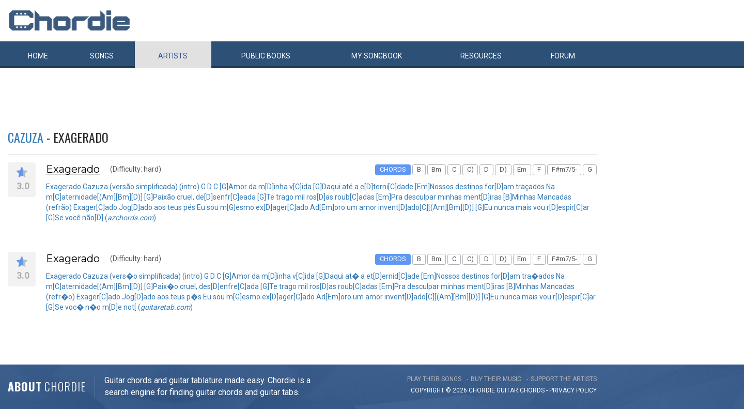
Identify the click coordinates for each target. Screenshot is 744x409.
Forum (563, 56)
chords (532, 390)
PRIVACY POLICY (573, 390)
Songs (102, 56)
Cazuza (25, 137)
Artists (173, 56)
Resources (481, 56)
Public (265, 56)
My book (376, 56)
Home (38, 56)
